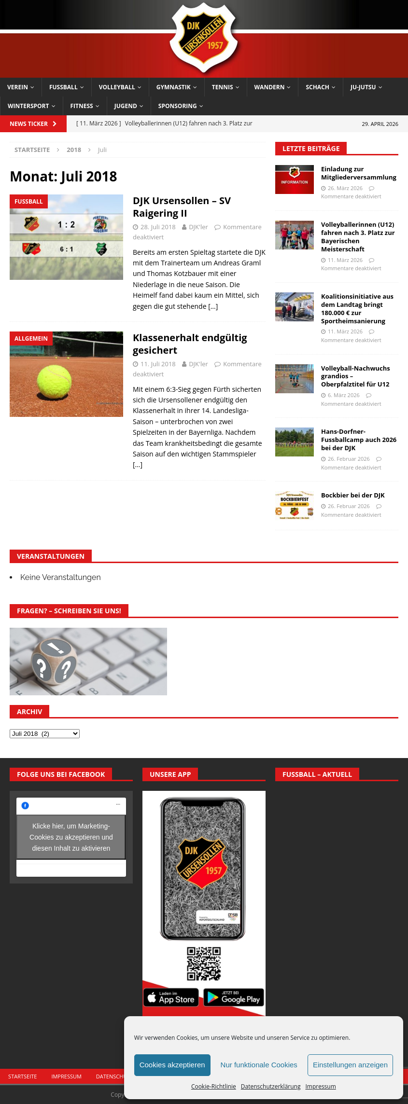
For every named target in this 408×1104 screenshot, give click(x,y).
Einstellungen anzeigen (350, 1065)
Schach (317, 87)
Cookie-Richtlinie (213, 1086)
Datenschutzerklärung (271, 1086)
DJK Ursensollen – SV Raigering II (182, 207)
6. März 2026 (344, 395)
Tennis (222, 87)
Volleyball (117, 87)
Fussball (63, 87)
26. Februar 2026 (349, 458)
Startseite (22, 1076)
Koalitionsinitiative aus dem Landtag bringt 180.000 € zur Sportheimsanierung (357, 308)
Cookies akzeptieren (172, 1065)
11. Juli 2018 (158, 363)
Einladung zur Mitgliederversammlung (358, 173)
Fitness (81, 106)
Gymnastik (173, 87)
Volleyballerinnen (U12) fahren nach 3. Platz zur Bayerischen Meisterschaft (358, 236)
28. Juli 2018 (158, 226)
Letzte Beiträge (310, 148)
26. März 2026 (345, 188)
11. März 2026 (345, 259)
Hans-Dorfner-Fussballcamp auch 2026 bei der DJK (358, 439)
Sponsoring (177, 106)
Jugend (125, 106)
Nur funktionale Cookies (259, 1065)
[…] (213, 306)
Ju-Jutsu (363, 87)
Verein (17, 87)
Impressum (320, 1086)
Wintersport (28, 106)
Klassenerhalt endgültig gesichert (190, 344)
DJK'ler (198, 226)
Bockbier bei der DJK (353, 495)
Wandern (269, 87)
